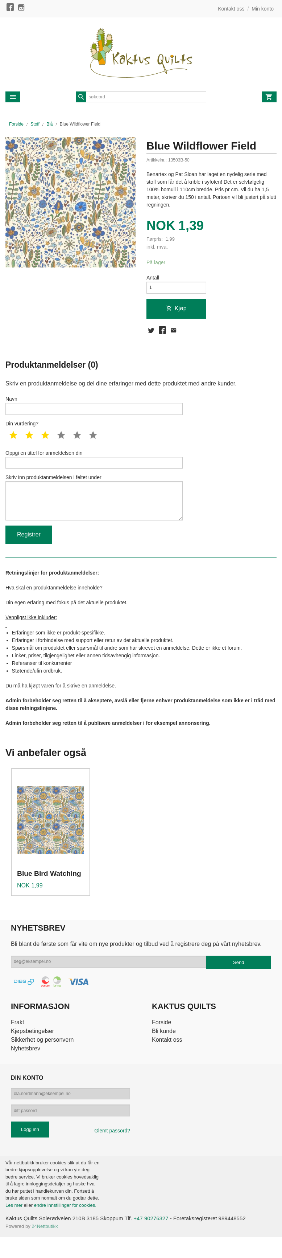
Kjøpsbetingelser (32, 1046)
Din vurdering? (21, 430)
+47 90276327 (161, 1239)
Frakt (17, 1038)
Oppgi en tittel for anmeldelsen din (94, 467)
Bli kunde (164, 1046)
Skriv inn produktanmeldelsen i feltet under (94, 509)
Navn (94, 410)
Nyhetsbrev (25, 1064)
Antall (152, 278)
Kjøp (176, 311)
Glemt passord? (112, 1151)
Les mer (14, 1225)
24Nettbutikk (45, 1247)
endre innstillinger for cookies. (65, 1225)
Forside (16, 124)
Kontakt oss (167, 1055)
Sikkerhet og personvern (42, 1055)
